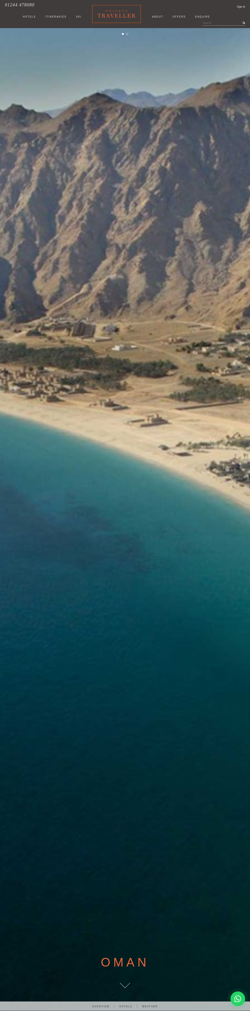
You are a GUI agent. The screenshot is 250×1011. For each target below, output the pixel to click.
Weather (150, 1006)
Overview (101, 1006)
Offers (179, 16)
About (157, 16)
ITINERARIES (55, 16)
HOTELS (29, 16)
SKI (79, 16)
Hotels (125, 1006)
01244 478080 (20, 4)
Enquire (202, 16)
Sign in (241, 6)
